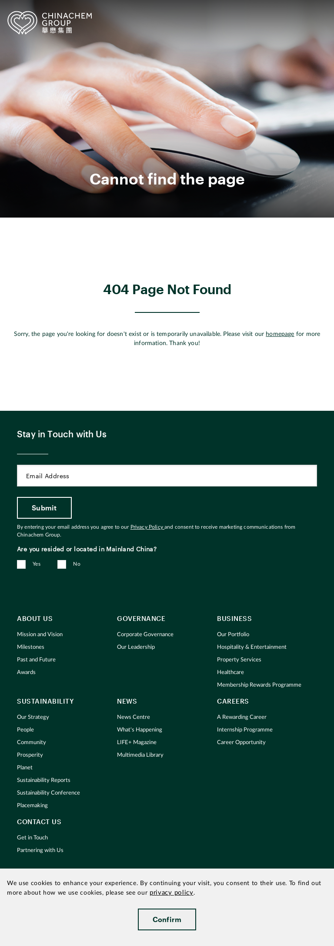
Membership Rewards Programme (259, 685)
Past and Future (36, 660)
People (25, 730)
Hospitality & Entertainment (252, 647)
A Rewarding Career (242, 717)
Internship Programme (245, 730)
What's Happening (139, 730)
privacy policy (172, 892)
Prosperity (30, 755)
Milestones (30, 647)
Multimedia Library (140, 755)
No (76, 564)
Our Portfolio (233, 634)
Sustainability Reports (43, 780)
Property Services (239, 660)
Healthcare (230, 672)
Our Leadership (136, 647)
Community (31, 742)
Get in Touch (32, 838)
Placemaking (32, 805)
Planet (25, 768)
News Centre (133, 717)
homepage (280, 334)
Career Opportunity (241, 742)
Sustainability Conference (48, 793)
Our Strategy (33, 717)
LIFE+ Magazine (137, 742)
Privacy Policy (147, 527)
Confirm (167, 919)
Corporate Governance (145, 634)
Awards (26, 672)
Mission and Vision (40, 634)
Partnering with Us (40, 850)
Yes (36, 564)
